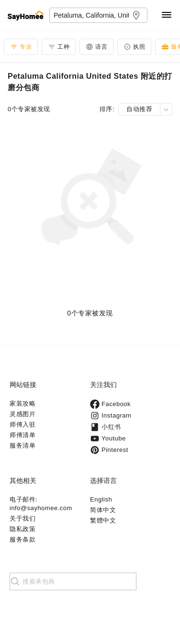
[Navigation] (166, 15)
